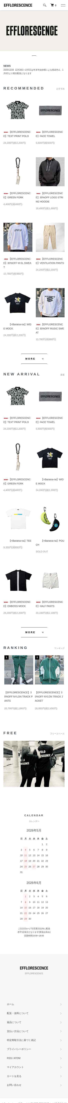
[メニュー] (63, 5)
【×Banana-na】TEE (17, 540)
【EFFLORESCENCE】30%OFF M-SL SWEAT (17, 263)
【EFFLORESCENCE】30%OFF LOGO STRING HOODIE (49, 197)
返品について (14, 1022)
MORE (30, 358)
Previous (7, 674)
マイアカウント (15, 1067)
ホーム (10, 1004)
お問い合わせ (14, 1085)
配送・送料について (18, 1013)
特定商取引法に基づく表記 (21, 1040)
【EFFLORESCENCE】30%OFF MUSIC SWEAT (50, 328)
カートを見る (14, 1076)
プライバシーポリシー (19, 1049)
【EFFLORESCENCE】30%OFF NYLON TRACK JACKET (49, 696)
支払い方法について (18, 1031)
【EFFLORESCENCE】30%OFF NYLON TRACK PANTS (18, 696)
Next (61, 674)
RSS (9, 1058)
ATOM (17, 1058)
